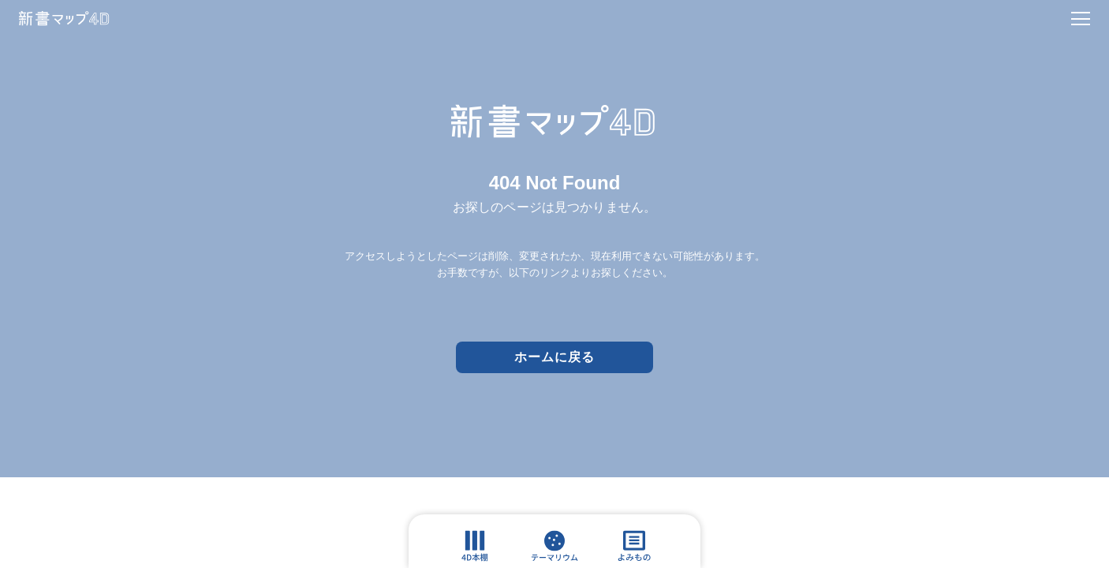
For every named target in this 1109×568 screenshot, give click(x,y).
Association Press (590, 497)
